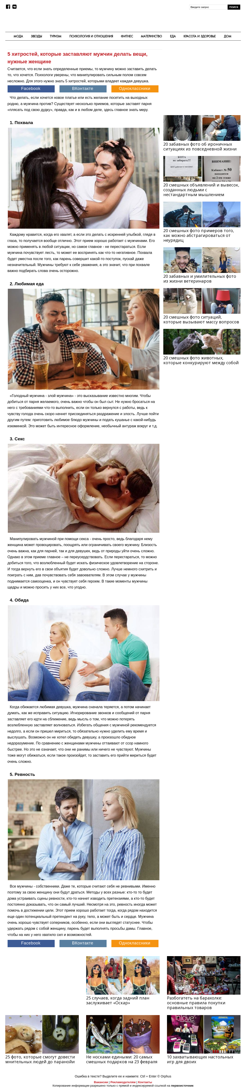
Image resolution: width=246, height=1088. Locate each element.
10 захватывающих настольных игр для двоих (200, 1059)
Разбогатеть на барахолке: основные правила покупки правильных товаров (196, 1002)
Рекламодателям (123, 1082)
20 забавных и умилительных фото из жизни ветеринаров (199, 278)
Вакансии (101, 1082)
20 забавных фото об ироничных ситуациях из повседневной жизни (200, 146)
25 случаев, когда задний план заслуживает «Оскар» (117, 1000)
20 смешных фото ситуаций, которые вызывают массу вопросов (201, 319)
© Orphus (164, 1076)
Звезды (36, 36)
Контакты (145, 1082)
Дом (227, 36)
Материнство (151, 36)
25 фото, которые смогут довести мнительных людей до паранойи (40, 1059)
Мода (18, 36)
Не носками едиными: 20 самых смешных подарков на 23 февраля (121, 1059)
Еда (173, 36)
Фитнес (127, 36)
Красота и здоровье (200, 36)
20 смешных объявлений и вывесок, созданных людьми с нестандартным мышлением (201, 189)
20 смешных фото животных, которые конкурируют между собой (201, 360)
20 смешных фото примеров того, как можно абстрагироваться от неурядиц (198, 235)
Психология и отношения (91, 36)
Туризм (55, 36)
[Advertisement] (201, 78)
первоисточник (182, 1085)
